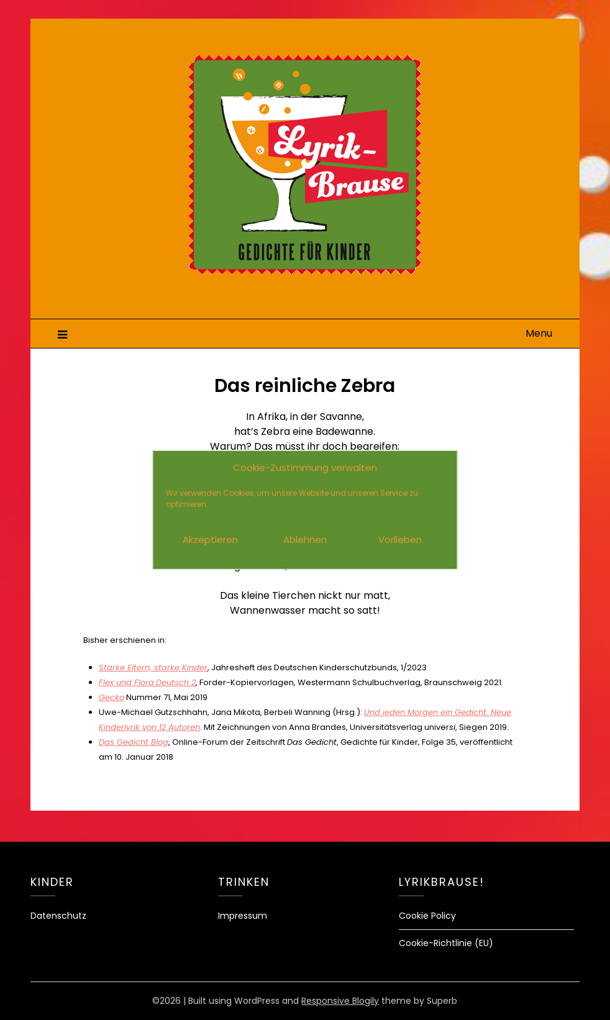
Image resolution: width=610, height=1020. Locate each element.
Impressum (242, 915)
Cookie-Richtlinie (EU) (446, 943)
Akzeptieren (210, 539)
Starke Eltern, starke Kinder (153, 667)
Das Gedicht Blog (133, 742)
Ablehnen (305, 539)
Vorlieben (400, 539)
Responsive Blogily (340, 1001)
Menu (539, 333)
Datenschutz (58, 915)
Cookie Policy (427, 915)
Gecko (111, 697)
